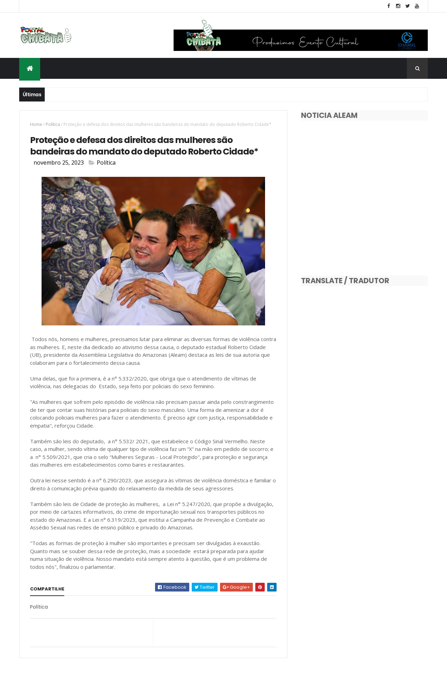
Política (53, 124)
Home (36, 124)
